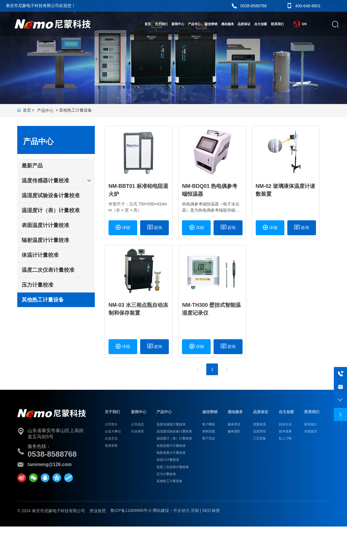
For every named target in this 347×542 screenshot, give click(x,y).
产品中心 (45, 110)
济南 (195, 510)
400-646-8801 (308, 6)
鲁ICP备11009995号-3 (130, 510)
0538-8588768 (253, 6)
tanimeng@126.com (50, 464)
